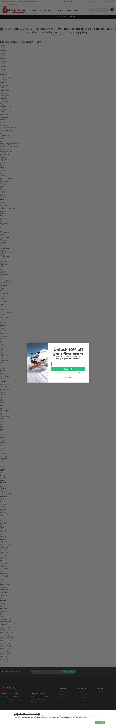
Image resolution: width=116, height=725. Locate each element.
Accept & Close (100, 722)
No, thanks (68, 377)
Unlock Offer (68, 369)
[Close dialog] (87, 344)
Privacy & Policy (79, 717)
